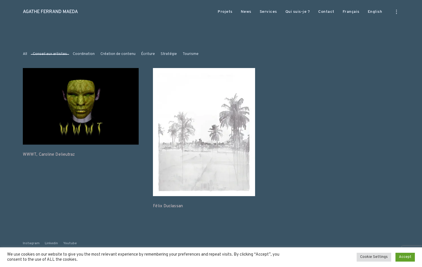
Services (268, 11)
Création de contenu (118, 54)
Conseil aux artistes (50, 54)
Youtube (70, 243)
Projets (225, 11)
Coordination (84, 54)
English (375, 11)
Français (351, 11)
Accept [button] (405, 257)
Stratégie (169, 54)
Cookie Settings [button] (374, 257)
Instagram (31, 243)
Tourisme (191, 54)
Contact (326, 11)
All (25, 54)
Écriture (148, 54)
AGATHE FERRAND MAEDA (50, 12)
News (246, 11)
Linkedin (51, 243)
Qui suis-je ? (297, 11)
